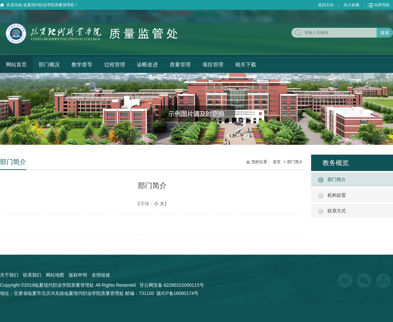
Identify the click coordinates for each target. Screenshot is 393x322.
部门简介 (337, 179)
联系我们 (32, 275)
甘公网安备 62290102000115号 (172, 285)
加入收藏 (351, 5)
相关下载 (245, 64)
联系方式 (337, 210)
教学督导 (81, 64)
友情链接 (101, 275)
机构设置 (337, 195)
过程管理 (114, 64)
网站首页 (16, 64)
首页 (277, 162)
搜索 (384, 32)
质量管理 (180, 64)
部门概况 (49, 64)
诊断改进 (147, 64)
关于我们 (9, 275)
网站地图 (55, 275)
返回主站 (326, 5)
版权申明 (78, 275)
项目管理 (212, 64)
